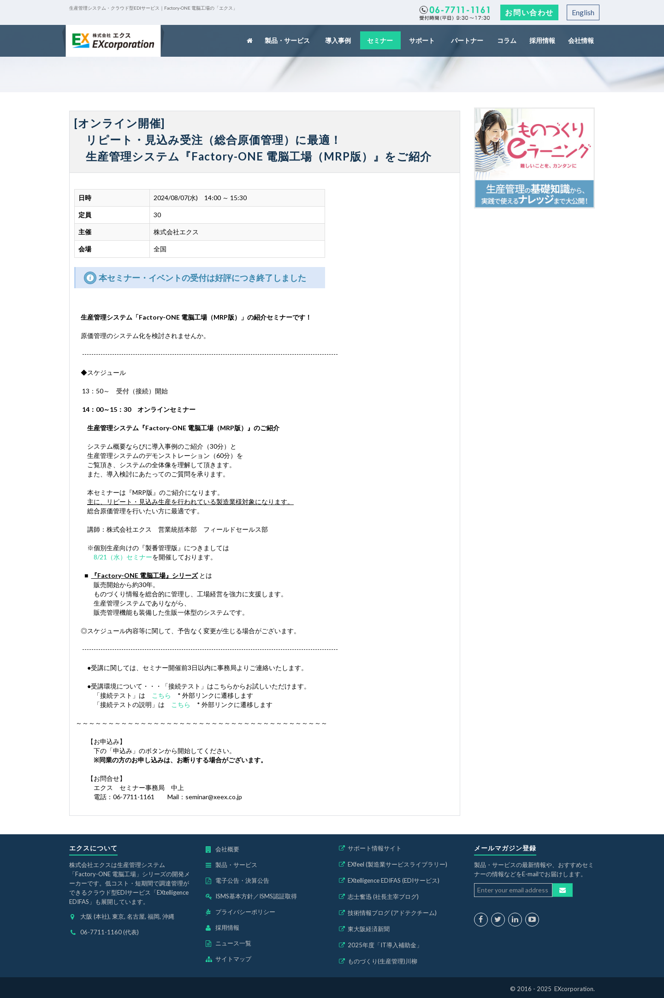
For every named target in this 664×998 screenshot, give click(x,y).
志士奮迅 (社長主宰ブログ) (383, 896)
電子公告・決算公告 (242, 880)
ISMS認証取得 (278, 896)
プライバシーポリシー (245, 911)
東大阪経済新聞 (369, 929)
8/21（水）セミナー (123, 557)
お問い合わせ (529, 12)
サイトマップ (233, 958)
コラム (507, 40)
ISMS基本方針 (234, 896)
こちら (161, 695)
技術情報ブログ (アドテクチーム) (392, 912)
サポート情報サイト (375, 848)
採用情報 (542, 40)
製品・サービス (288, 40)
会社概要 (227, 849)
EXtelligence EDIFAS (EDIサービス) (393, 880)
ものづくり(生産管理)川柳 (382, 961)
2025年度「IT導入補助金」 (385, 945)
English (583, 12)
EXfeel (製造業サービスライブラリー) (397, 864)
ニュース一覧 (233, 943)
